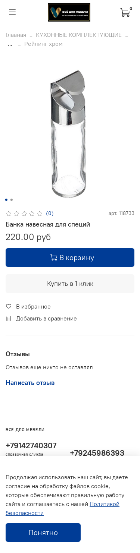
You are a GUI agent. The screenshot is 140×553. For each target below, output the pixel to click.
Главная (16, 34)
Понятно (43, 532)
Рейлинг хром (43, 43)
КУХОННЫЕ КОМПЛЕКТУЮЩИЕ (79, 34)
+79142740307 (31, 445)
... (10, 43)
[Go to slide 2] (11, 200)
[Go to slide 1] (6, 200)
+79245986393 (97, 453)
